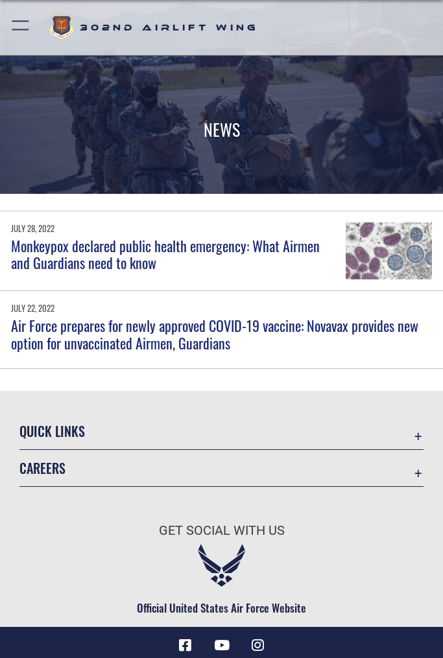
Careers (42, 468)
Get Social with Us (222, 530)
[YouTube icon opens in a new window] (222, 645)
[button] (21, 27)
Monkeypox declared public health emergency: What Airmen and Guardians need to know (165, 254)
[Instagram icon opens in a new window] (257, 645)
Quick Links (52, 431)
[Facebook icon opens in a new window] (185, 645)
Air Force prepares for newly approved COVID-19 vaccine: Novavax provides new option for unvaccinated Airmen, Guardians (214, 334)
